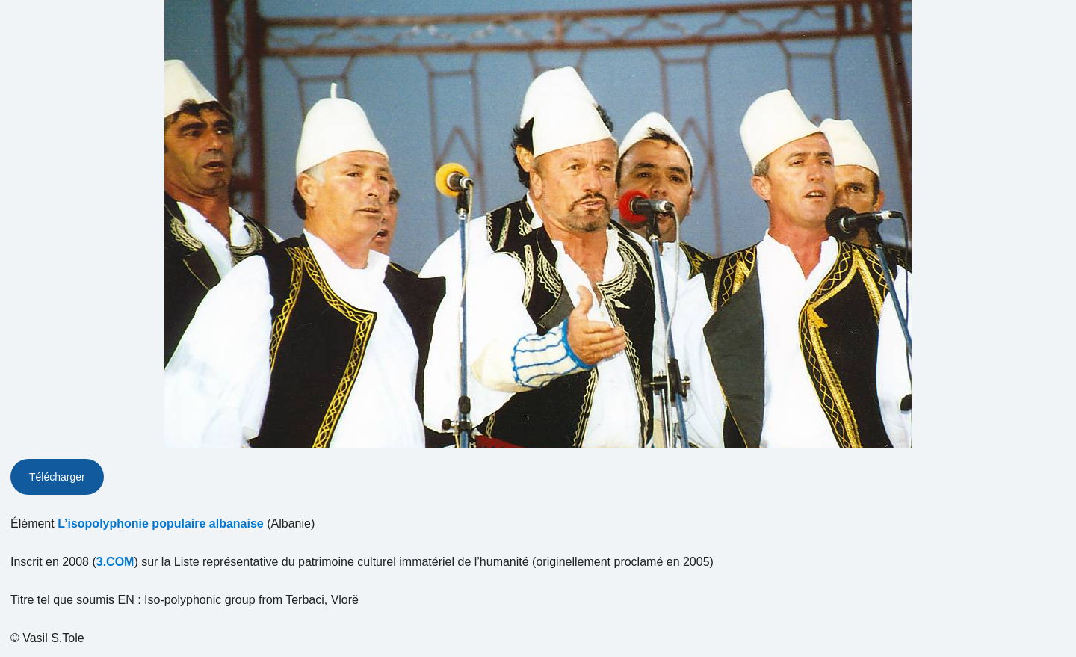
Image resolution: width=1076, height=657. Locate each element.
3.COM (115, 561)
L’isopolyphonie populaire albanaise (161, 523)
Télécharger (57, 477)
